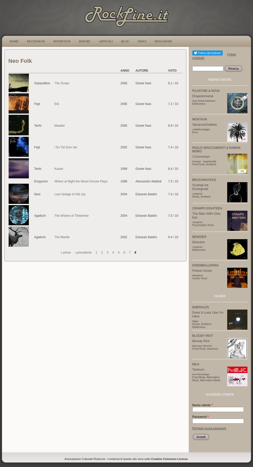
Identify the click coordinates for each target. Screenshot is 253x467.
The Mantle (62, 237)
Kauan (58, 169)
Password (200, 417)
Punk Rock (198, 348)
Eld (56, 104)
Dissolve (198, 242)
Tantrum (198, 369)
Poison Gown (202, 270)
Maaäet (59, 125)
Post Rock (198, 164)
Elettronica (198, 103)
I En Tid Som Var (65, 147)
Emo (195, 132)
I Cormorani (201, 156)
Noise (195, 196)
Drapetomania (202, 96)
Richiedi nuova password (209, 428)
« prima (66, 252)
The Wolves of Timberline (71, 215)
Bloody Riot (200, 341)
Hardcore (212, 348)
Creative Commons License (169, 458)
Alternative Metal (210, 380)
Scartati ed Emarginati (200, 187)
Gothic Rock (199, 278)
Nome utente (202, 405)
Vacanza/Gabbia (204, 124)
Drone (196, 323)
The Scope (61, 83)
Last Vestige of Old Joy (70, 194)
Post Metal (198, 377)
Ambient (211, 164)
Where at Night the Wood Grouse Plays (81, 181)
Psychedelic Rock (203, 225)
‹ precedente (83, 252)
